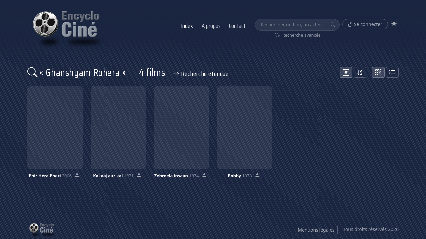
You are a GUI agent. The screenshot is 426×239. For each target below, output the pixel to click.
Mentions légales (316, 230)
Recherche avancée (298, 35)
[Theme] (394, 24)
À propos (211, 26)
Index (187, 26)
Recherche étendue (201, 73)
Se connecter (365, 24)
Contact (237, 26)
